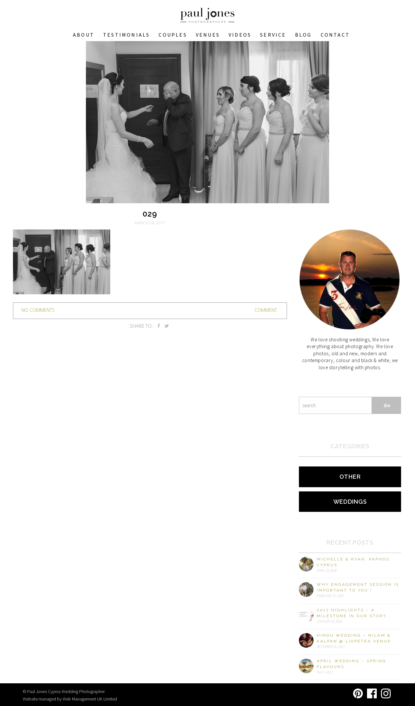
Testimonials (126, 34)
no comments (37, 310)
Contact (335, 34)
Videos (240, 34)
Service (273, 34)
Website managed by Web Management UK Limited (70, 699)
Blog (303, 34)
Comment (266, 310)
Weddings (350, 501)
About (83, 34)
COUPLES (173, 34)
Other (350, 476)
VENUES (208, 34)
